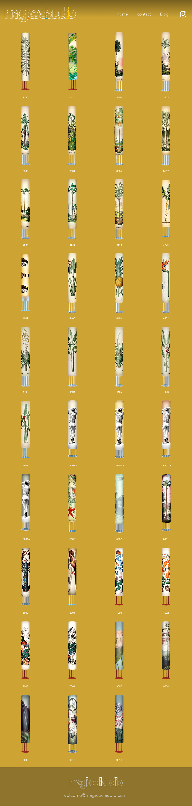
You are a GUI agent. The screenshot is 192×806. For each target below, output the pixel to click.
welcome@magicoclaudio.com (95, 795)
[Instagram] (183, 14)
